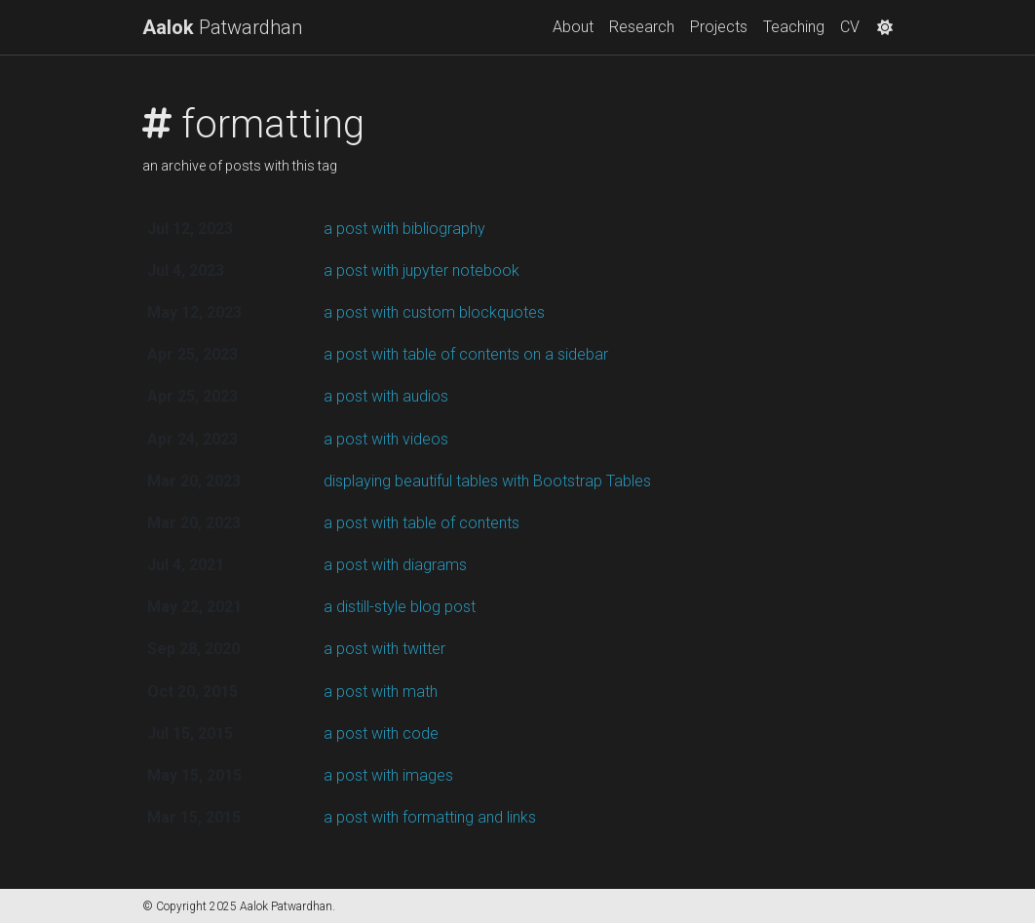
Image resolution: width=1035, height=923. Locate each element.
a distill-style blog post (400, 606)
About (573, 27)
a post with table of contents (421, 523)
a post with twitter (384, 648)
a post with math (381, 691)
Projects (719, 27)
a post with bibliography (404, 228)
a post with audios (386, 396)
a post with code (381, 733)
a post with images (388, 775)
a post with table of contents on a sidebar (466, 354)
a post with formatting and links (430, 817)
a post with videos (386, 439)
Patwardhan (222, 27)
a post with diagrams (395, 565)
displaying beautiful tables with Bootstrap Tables (487, 481)
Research (641, 27)
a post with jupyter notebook (421, 270)
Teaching (793, 27)
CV (850, 27)
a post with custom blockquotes (434, 312)
